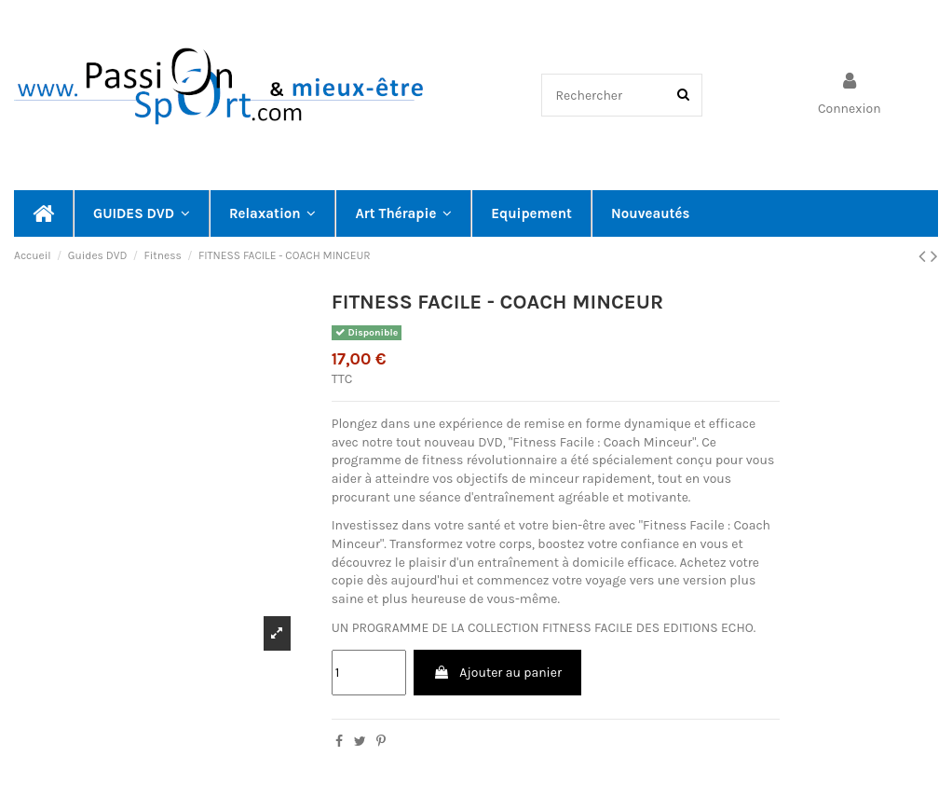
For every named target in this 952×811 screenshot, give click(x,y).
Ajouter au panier (497, 672)
